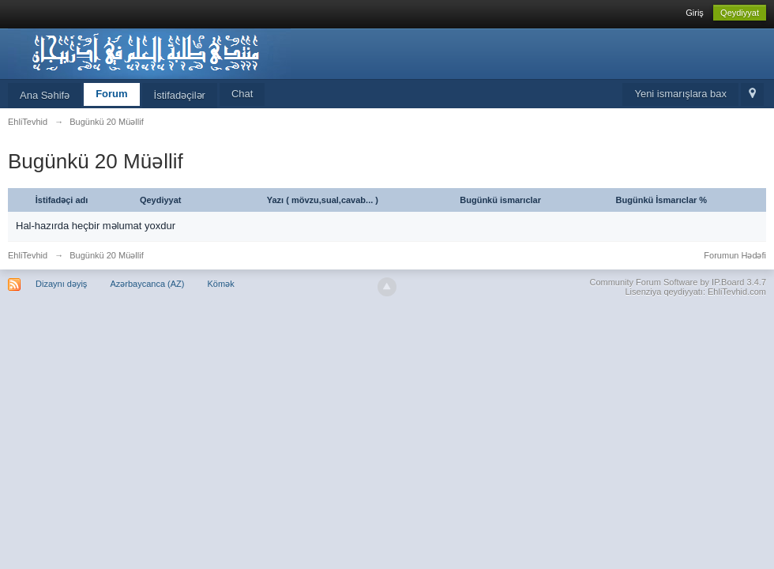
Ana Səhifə (45, 95)
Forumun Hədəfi (735, 255)
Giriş (695, 12)
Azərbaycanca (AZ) (147, 283)
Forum (111, 94)
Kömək (221, 283)
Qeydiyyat (739, 12)
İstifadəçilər (179, 95)
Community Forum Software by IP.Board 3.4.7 (677, 282)
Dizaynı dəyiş (61, 283)
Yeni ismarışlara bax (680, 94)
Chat (242, 94)
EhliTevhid (27, 255)
